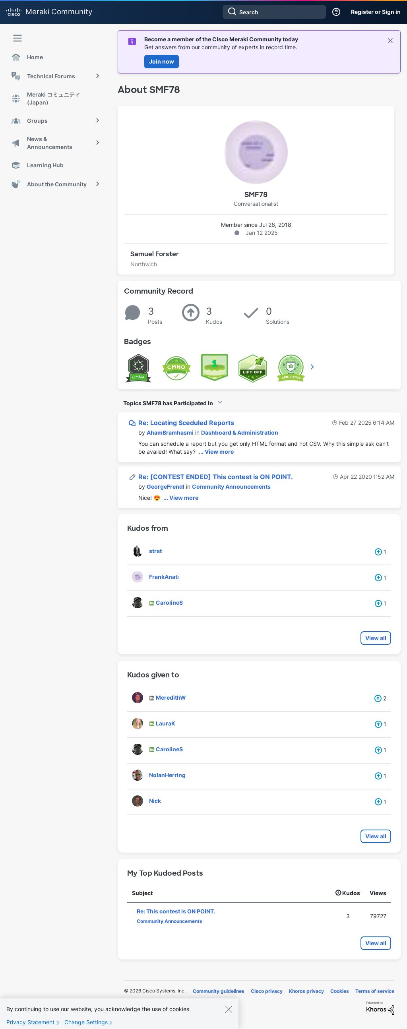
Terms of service (374, 991)
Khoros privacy (306, 991)
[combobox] (274, 12)
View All (312, 366)
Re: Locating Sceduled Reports (186, 423)
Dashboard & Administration (239, 432)
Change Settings (86, 1024)
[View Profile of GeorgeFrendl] (165, 486)
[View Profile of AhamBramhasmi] (170, 432)
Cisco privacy (267, 991)
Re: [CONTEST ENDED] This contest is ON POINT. (215, 477)
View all (375, 637)
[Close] (229, 1011)
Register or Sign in (376, 11)
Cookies (339, 991)
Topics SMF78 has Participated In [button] (168, 403)
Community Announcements (231, 486)
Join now (161, 61)
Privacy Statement (30, 1024)
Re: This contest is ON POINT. (176, 911)
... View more (216, 451)
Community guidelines (218, 991)
